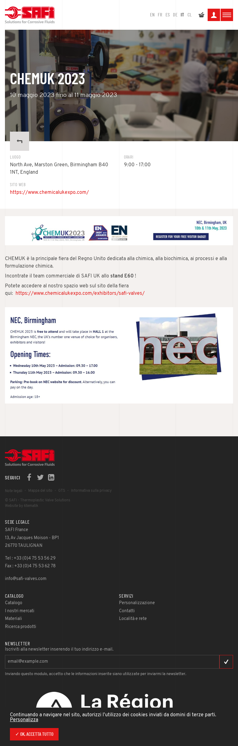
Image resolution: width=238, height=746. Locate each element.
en (152, 14)
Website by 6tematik (21, 506)
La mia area (214, 16)
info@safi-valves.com (25, 579)
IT (182, 14)
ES (167, 14)
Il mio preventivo (201, 16)
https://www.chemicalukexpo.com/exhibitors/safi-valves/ (80, 293)
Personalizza (24, 720)
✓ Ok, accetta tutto (34, 734)
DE (175, 14)
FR (160, 14)
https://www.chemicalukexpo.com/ (49, 192)
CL (189, 14)
